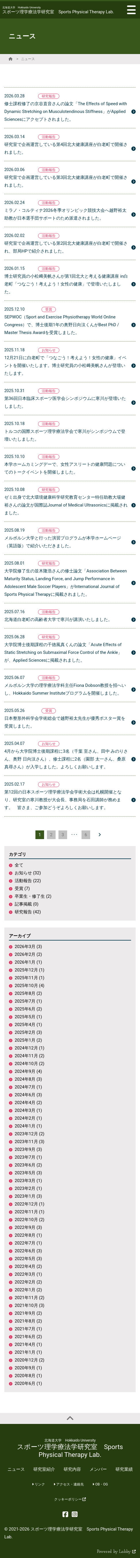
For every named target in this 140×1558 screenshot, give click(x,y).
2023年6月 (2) (28, 1165)
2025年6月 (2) (28, 1009)
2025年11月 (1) (29, 977)
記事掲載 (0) (27, 904)
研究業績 (124, 1469)
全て (19, 865)
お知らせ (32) (28, 873)
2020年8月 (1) (28, 1375)
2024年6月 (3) (28, 1094)
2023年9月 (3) (28, 1149)
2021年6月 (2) (28, 1336)
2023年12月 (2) (29, 1133)
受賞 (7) (22, 888)
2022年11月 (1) (29, 1211)
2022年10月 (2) (29, 1219)
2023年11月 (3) (29, 1141)
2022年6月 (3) (28, 1250)
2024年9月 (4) (28, 1071)
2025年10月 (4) (29, 985)
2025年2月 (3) (28, 1032)
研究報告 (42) (28, 912)
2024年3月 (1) (28, 1110)
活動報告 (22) (28, 880)
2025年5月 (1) (28, 1016)
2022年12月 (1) (29, 1204)
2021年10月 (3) (29, 1305)
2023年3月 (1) (28, 1180)
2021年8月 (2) (28, 1321)
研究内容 (72, 1469)
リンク (38, 1484)
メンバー (98, 1469)
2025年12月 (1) (29, 970)
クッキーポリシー (70, 1499)
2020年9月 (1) (28, 1367)
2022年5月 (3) (28, 1258)
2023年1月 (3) (28, 1196)
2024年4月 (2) (28, 1102)
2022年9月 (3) (28, 1227)
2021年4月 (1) (28, 1344)
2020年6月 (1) (28, 1383)
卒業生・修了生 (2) (33, 896)
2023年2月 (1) (28, 1188)
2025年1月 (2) (28, 1040)
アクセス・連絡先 (69, 1484)
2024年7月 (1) (28, 1087)
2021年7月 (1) (28, 1328)
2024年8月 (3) (28, 1079)
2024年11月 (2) (29, 1055)
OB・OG (100, 1484)
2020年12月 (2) (29, 1360)
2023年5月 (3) (28, 1172)
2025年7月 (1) (28, 1001)
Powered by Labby (116, 1552)
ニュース (28, 59)
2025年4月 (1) (28, 1024)
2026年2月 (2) (28, 954)
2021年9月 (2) (28, 1313)
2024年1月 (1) (28, 1126)
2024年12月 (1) (29, 1048)
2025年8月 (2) (28, 993)
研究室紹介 (44, 1469)
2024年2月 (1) (28, 1118)
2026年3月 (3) (28, 946)
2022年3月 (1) (28, 1274)
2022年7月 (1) (28, 1243)
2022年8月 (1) (28, 1235)
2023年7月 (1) (28, 1157)
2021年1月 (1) (28, 1352)
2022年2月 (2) (28, 1282)
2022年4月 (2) (28, 1266)
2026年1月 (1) (28, 962)
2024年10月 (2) (29, 1063)
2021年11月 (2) (29, 1297)
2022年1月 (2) (28, 1289)
